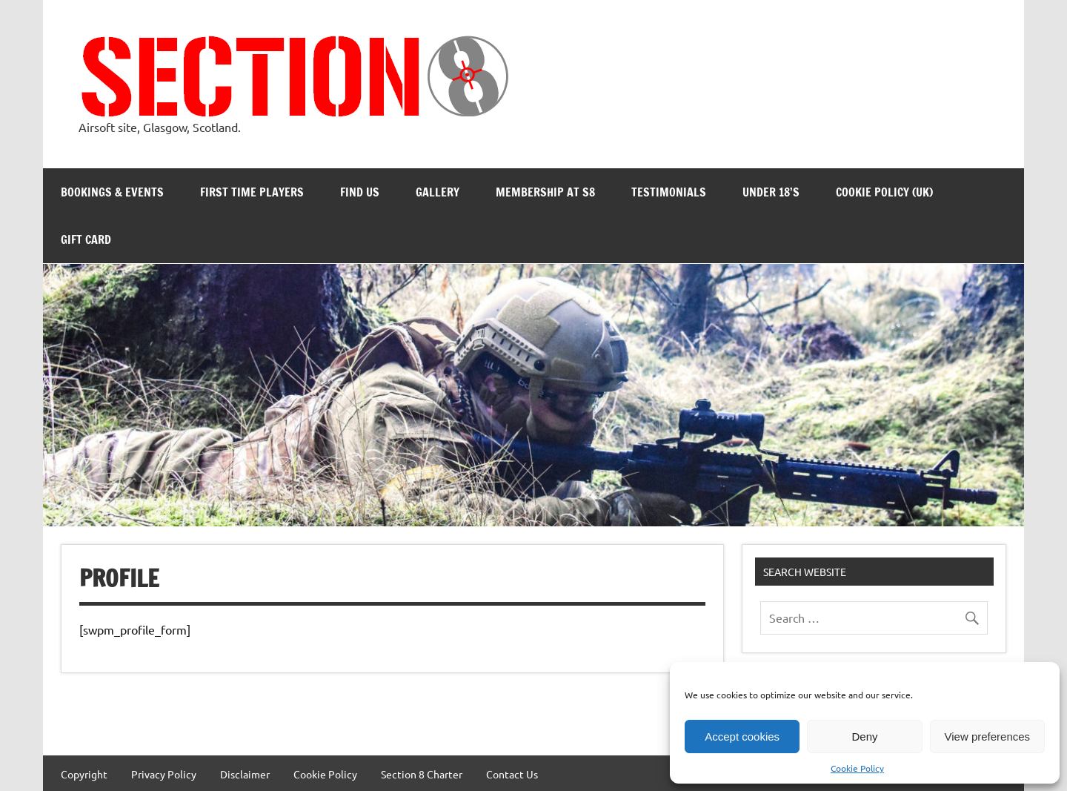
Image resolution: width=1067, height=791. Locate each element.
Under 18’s (771, 192)
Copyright (84, 774)
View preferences (988, 736)
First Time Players (252, 192)
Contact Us (512, 774)
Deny (864, 736)
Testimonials (668, 192)
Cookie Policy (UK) (884, 192)
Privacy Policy (163, 774)
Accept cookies (742, 736)
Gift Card (86, 239)
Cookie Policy (857, 768)
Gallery (437, 192)
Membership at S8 (545, 192)
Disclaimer (245, 774)
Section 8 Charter (421, 774)
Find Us (359, 192)
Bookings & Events (112, 192)
